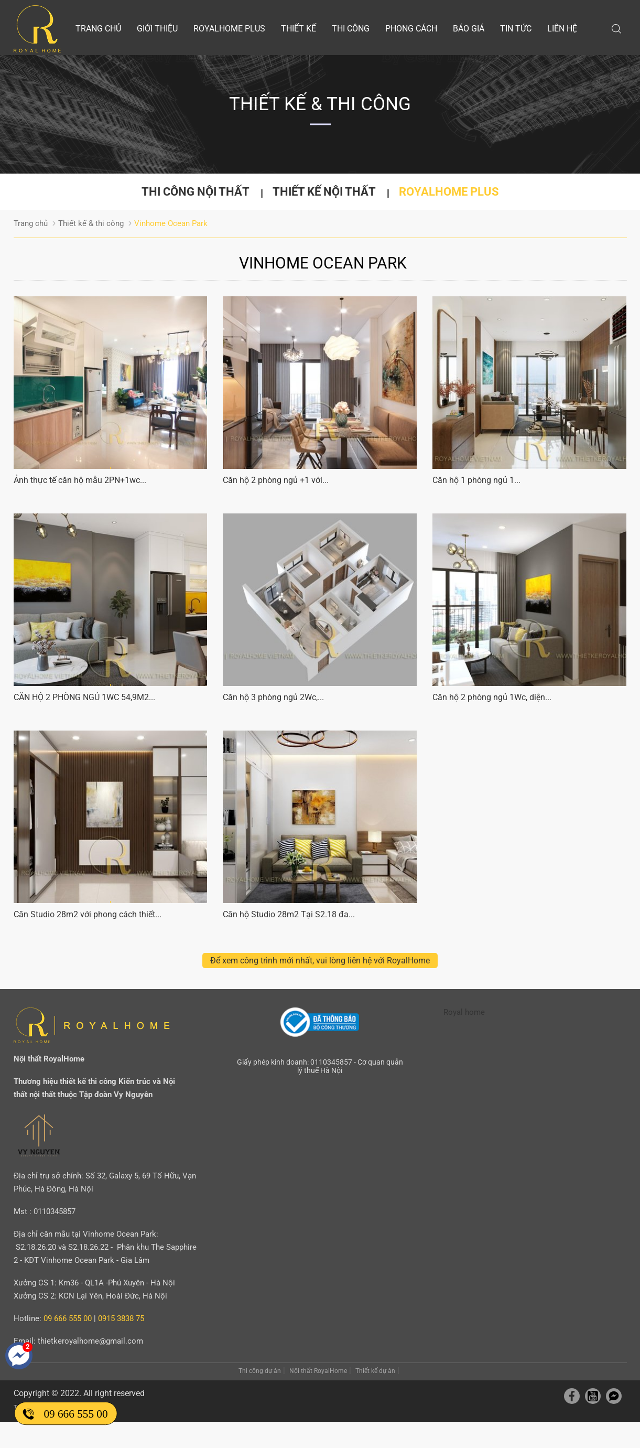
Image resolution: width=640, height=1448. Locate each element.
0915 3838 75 (121, 1318)
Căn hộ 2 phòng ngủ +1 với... (276, 480)
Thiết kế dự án (375, 1371)
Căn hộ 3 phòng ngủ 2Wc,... (273, 697)
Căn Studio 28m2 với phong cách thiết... (87, 914)
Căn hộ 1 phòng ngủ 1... (476, 480)
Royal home (464, 1012)
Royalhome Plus (229, 29)
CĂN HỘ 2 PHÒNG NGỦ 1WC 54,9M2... (84, 697)
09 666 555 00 (75, 1414)
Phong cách (411, 29)
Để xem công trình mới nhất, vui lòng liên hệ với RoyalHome (320, 961)
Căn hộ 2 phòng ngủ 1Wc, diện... (491, 697)
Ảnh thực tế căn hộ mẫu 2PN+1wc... (80, 480)
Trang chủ (98, 29)
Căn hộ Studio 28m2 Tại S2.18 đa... (289, 914)
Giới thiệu (157, 29)
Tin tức (515, 29)
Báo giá (468, 29)
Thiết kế (298, 29)
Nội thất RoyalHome (318, 1371)
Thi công (351, 29)
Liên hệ (562, 29)
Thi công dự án (259, 1371)
